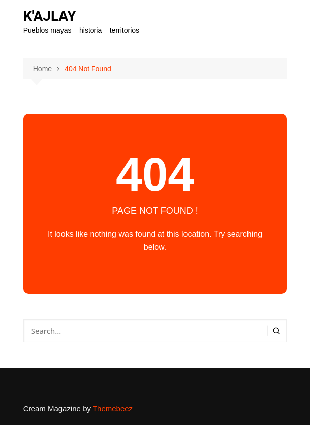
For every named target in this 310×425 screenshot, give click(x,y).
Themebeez (113, 408)
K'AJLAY (49, 16)
